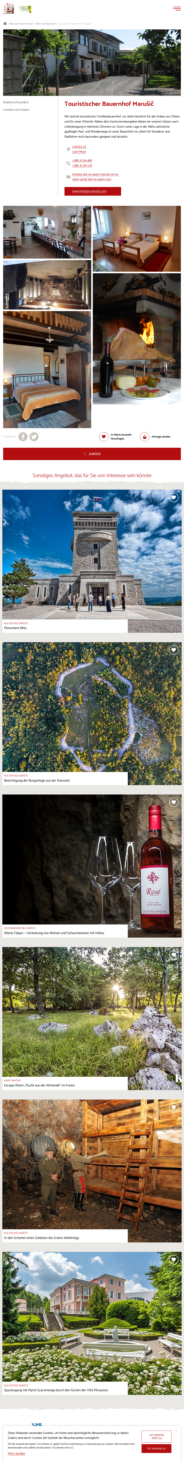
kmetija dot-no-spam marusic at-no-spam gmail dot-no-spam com (95, 177)
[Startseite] (8, 8)
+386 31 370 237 (82, 165)
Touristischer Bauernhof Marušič (74, 24)
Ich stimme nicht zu (156, 1436)
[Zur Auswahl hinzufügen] (119, 436)
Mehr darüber (16, 1453)
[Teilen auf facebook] (23, 436)
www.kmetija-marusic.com (89, 191)
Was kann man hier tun (21, 24)
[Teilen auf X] (34, 436)
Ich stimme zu (156, 1448)
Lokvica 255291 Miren (79, 149)
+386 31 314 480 (82, 160)
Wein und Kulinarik (45, 24)
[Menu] (177, 9)
